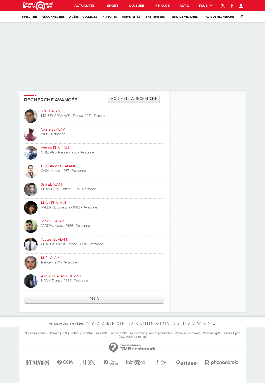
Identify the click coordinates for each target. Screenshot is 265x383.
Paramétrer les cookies (187, 333)
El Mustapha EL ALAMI (58, 166)
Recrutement (137, 333)
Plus (206, 6)
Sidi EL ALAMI (51, 111)
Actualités (84, 6)
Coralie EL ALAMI (53, 129)
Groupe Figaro (232, 333)
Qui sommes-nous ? (36, 333)
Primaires (109, 16)
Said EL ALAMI (52, 184)
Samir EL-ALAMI (53, 221)
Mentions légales (212, 333)
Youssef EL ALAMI (54, 239)
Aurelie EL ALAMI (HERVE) (61, 276)
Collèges (89, 16)
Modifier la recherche (133, 98)
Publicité (74, 333)
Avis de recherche (220, 16)
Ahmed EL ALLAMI (55, 148)
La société (101, 333)
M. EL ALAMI (50, 258)
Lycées (74, 16)
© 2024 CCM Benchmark (132, 336)
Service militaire (184, 16)
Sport (112, 6)
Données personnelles (159, 333)
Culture (136, 6)
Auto (184, 6)
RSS (64, 333)
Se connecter (53, 16)
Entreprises (155, 16)
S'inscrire (29, 16)
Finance (162, 6)
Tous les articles (118, 333)
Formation (87, 333)
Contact (54, 333)
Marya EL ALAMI (53, 203)
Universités (131, 16)
